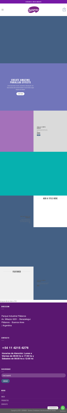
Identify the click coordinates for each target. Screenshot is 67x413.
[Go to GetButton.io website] (63, 411)
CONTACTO (4, 404)
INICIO (3, 396)
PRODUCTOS (5, 400)
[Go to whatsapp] (63, 408)
